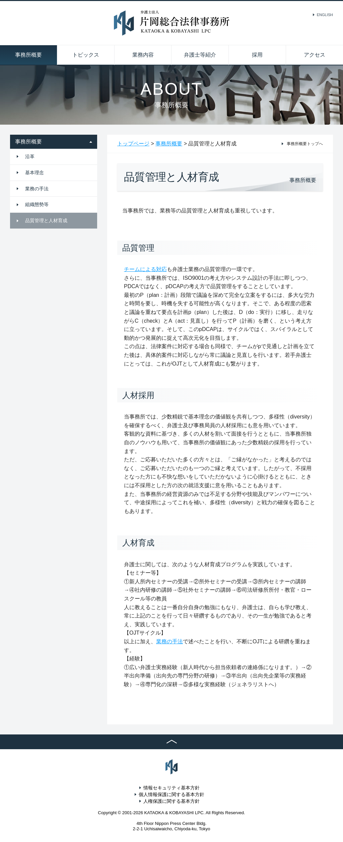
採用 (257, 55)
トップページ (133, 143)
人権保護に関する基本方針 (171, 801)
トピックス (85, 55)
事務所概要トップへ (305, 143)
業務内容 (143, 55)
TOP (171, 741)
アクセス (314, 55)
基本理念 (34, 172)
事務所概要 (28, 55)
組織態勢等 (37, 204)
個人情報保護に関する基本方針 (171, 794)
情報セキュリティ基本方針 (171, 787)
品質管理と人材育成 (46, 220)
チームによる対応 (145, 269)
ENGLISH (325, 15)
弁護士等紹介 (200, 55)
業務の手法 (37, 188)
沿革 (30, 156)
